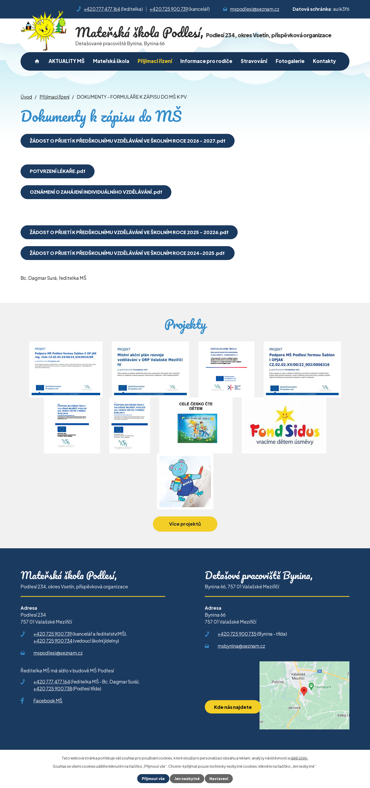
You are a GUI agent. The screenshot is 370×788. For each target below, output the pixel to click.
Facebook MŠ (47, 700)
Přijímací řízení (155, 61)
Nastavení (218, 778)
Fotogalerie (290, 61)
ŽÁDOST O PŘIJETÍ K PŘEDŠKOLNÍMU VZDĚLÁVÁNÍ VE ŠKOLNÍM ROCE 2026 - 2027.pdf (127, 141)
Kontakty (324, 61)
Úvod (37, 61)
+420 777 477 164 (102, 9)
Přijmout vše (153, 778)
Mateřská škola (111, 61)
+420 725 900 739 (169, 9)
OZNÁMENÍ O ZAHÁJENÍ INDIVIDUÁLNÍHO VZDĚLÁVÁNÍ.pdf (96, 192)
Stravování (254, 61)
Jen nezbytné (187, 778)
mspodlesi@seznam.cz (254, 9)
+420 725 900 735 (237, 634)
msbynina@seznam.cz (241, 646)
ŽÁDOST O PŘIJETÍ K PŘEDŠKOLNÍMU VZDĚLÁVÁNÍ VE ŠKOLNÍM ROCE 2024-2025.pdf (127, 253)
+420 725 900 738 (52, 688)
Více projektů (185, 524)
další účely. (299, 758)
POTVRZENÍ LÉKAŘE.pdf (57, 171)
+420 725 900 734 (52, 641)
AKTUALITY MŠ (67, 61)
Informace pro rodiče (206, 61)
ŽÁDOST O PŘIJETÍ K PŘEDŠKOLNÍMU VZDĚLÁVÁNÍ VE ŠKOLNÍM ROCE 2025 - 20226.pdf (129, 232)
